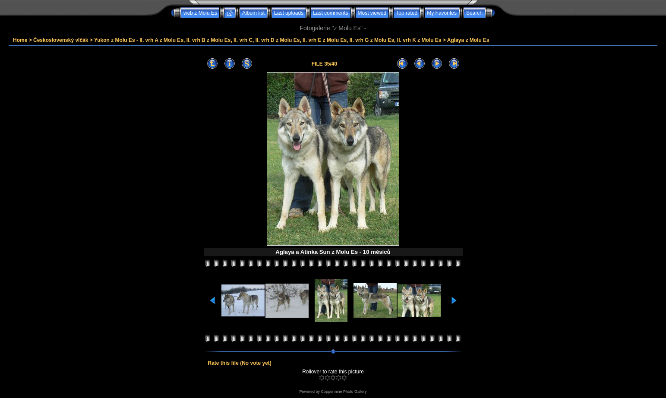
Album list (253, 13)
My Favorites (442, 13)
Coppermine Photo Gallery (343, 391)
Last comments (330, 13)
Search (474, 13)
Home (20, 40)
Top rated (406, 13)
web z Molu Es (200, 13)
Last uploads (288, 13)
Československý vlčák (60, 40)
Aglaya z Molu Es (468, 40)
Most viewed (372, 13)
